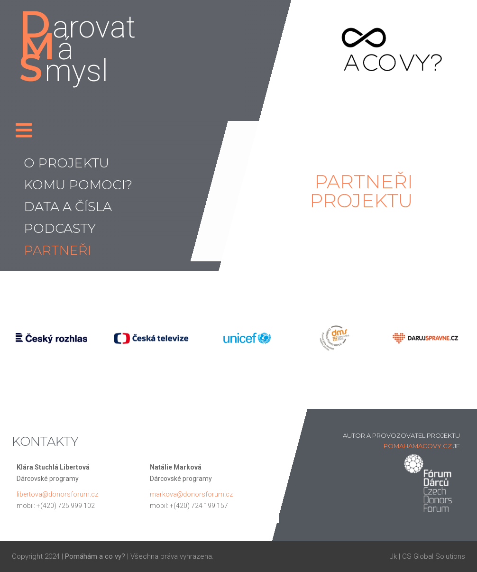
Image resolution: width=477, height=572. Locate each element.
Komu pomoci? (78, 185)
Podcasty (60, 228)
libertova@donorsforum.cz (57, 494)
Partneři (57, 250)
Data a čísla (68, 206)
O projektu (66, 163)
